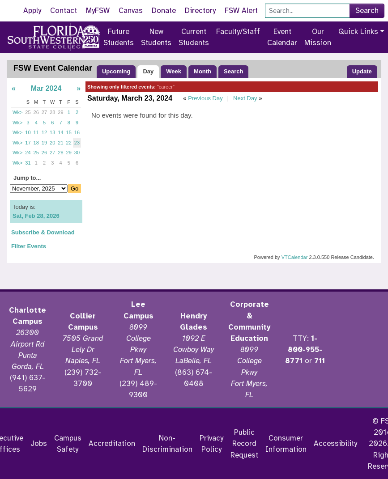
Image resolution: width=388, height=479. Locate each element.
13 (52, 132)
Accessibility (335, 443)
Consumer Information (286, 443)
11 (36, 132)
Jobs (38, 443)
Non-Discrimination (167, 443)
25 (27, 112)
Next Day (245, 98)
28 (52, 112)
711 (319, 360)
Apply (32, 10)
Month (202, 71)
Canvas (131, 10)
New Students (156, 37)
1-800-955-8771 (303, 349)
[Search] (307, 11)
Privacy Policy (211, 443)
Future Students (118, 37)
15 (69, 132)
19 (44, 142)
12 (44, 132)
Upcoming (116, 71)
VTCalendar (294, 257)
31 (27, 162)
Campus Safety (67, 443)
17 (27, 142)
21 (60, 142)
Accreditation (112, 443)
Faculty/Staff (238, 31)
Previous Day (205, 98)
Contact (63, 10)
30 (77, 152)
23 (77, 142)
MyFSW (98, 10)
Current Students (194, 37)
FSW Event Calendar (52, 68)
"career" (166, 86)
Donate (164, 10)
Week (173, 71)
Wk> (17, 112)
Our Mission (317, 37)
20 (52, 142)
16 (77, 132)
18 (36, 142)
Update (362, 71)
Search (367, 10)
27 (44, 112)
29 (60, 112)
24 (27, 152)
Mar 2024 (46, 88)
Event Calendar (282, 37)
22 (69, 142)
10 (27, 132)
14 (60, 132)
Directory (200, 10)
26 (36, 112)
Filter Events (28, 246)
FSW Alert (241, 10)
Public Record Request (244, 443)
